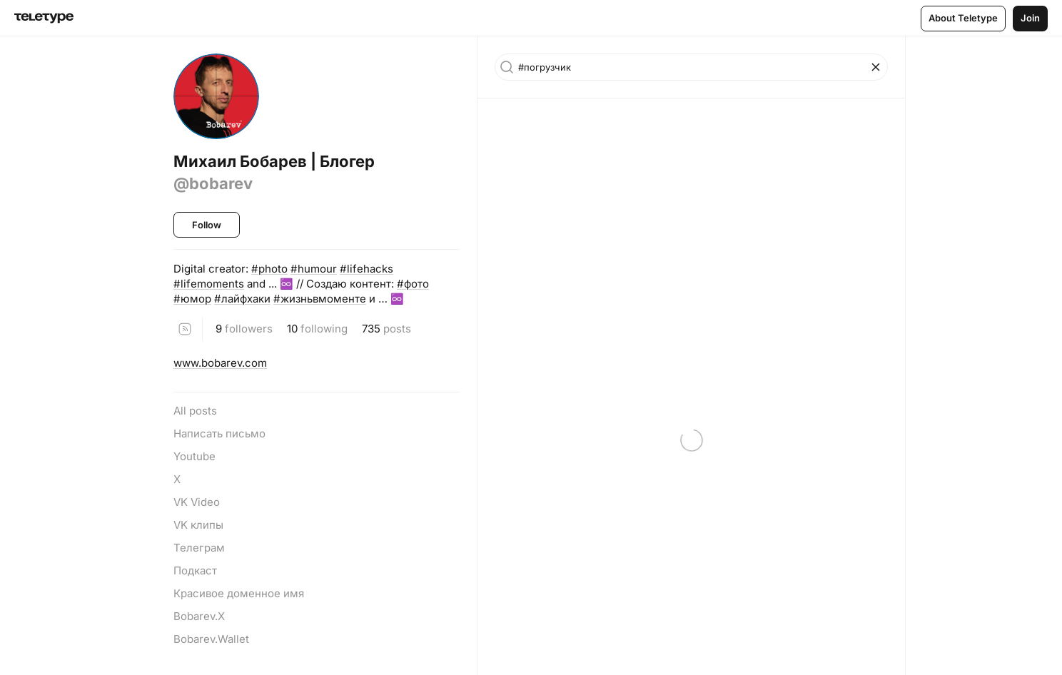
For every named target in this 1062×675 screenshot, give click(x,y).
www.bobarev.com (220, 363)
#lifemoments (208, 283)
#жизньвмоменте (319, 298)
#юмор (192, 298)
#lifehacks (366, 268)
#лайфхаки (242, 298)
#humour (313, 268)
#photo (269, 268)
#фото (413, 283)
